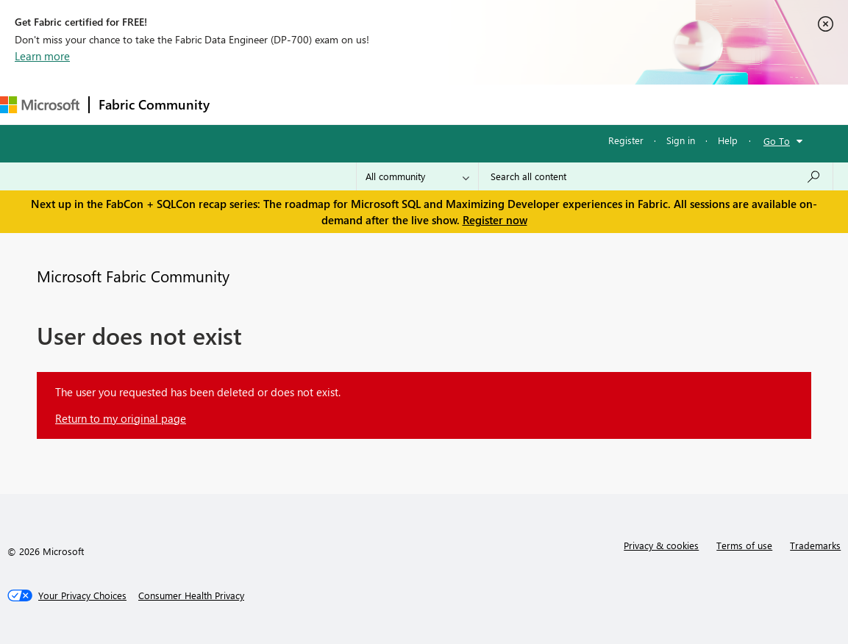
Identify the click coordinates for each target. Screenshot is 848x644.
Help (728, 140)
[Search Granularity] (417, 176)
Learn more (42, 56)
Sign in (680, 140)
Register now (495, 219)
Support (618, 104)
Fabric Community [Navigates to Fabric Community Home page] (154, 104)
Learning (556, 104)
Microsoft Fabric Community (133, 275)
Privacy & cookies (661, 545)
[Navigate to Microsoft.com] (39, 104)
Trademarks (815, 545)
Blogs (499, 104)
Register (626, 140)
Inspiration (307, 104)
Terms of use (744, 545)
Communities (433, 104)
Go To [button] (776, 141)
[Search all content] (655, 176)
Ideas (368, 104)
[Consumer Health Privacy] (191, 595)
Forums (243, 104)
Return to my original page (120, 418)
